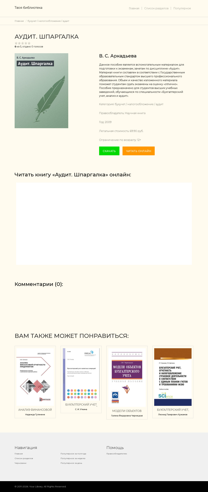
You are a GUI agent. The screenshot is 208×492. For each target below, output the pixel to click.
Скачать (109, 151)
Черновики (20, 463)
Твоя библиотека (28, 8)
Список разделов (156, 8)
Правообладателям (116, 453)
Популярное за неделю (73, 458)
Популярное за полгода (73, 453)
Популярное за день (71, 463)
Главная (134, 8)
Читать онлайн (138, 151)
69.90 (133, 131)
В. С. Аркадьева (117, 56)
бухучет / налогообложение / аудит (48, 20)
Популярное (182, 8)
